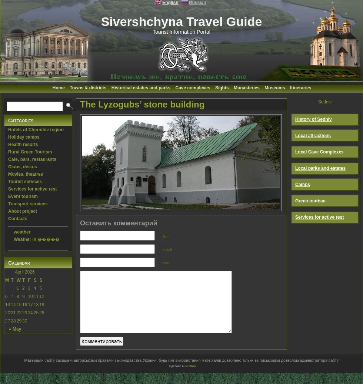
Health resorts (23, 144)
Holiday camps (24, 137)
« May (15, 329)
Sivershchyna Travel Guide (181, 21)
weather (22, 232)
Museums (274, 87)
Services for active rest (32, 189)
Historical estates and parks (140, 87)
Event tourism (23, 196)
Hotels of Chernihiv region (36, 129)
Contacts (17, 218)
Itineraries (300, 87)
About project (22, 211)
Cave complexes (193, 87)
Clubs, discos (22, 166)
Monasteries (247, 87)
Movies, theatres (25, 174)
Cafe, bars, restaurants (32, 159)
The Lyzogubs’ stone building (142, 104)
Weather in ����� (37, 239)
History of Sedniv (313, 119)
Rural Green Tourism (30, 152)
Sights (222, 87)
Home (59, 87)
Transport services (28, 203)
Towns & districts (88, 87)
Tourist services (25, 181)
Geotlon (190, 377)
